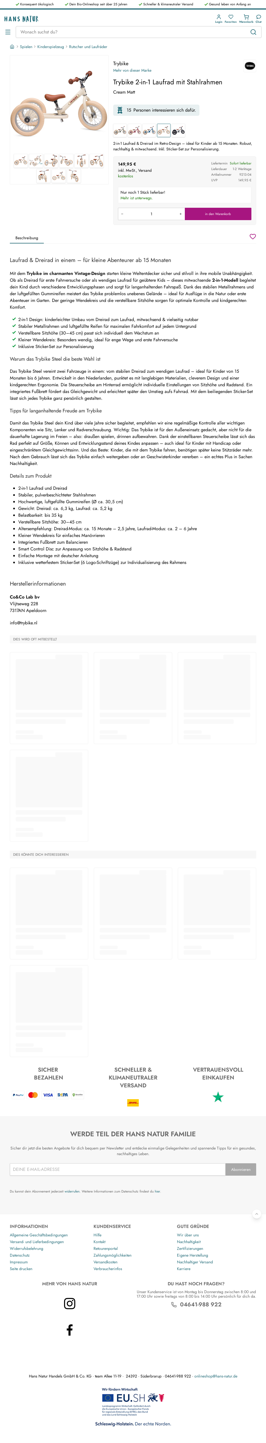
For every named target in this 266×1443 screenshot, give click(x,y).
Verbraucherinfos (108, 1269)
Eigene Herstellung (192, 1255)
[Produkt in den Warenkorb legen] (151, 214)
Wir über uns (188, 1235)
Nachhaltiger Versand (195, 1262)
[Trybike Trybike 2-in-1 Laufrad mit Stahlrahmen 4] (66, 161)
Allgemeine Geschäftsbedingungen (39, 1235)
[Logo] (21, 19)
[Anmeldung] (219, 19)
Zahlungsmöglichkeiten (112, 1255)
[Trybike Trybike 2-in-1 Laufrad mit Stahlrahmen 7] (44, 176)
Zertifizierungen (190, 1248)
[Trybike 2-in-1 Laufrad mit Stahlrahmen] (120, 130)
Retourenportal (106, 1248)
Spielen (26, 46)
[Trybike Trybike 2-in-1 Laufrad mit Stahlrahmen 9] (74, 176)
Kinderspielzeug (50, 46)
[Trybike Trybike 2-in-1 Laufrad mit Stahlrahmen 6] (97, 161)
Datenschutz (19, 1255)
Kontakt (99, 1242)
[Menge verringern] (122, 214)
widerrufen (72, 1191)
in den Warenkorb (218, 213)
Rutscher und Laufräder (88, 46)
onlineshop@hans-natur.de (215, 1376)
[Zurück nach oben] (257, 1214)
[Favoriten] (231, 19)
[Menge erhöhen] (180, 214)
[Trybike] (250, 66)
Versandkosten (105, 1262)
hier (157, 1191)
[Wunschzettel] (252, 236)
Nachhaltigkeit (189, 1242)
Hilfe (97, 1235)
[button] (218, 19)
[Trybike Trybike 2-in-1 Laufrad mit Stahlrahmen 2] (36, 161)
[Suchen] (253, 32)
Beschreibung (26, 238)
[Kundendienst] (258, 19)
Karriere (183, 1269)
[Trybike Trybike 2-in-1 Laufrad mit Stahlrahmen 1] (59, 104)
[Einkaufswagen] (246, 19)
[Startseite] (12, 46)
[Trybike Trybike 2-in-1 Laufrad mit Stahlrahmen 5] (81, 161)
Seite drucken (21, 1269)
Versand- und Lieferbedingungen (37, 1242)
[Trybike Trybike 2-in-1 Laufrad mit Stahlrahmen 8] (59, 176)
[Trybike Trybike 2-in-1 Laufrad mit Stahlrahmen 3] (51, 161)
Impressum (19, 1262)
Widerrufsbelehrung (26, 1248)
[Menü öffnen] (7, 32)
